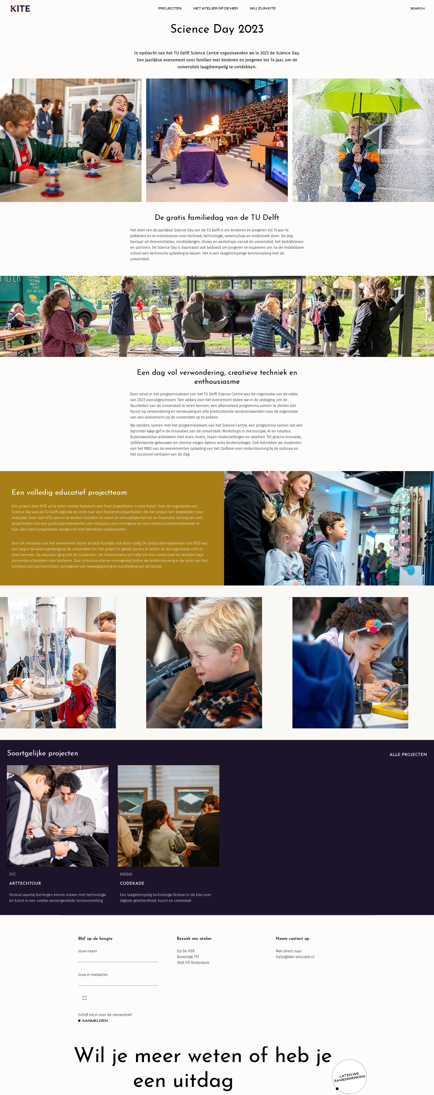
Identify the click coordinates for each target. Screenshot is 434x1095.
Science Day (287, 53)
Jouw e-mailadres (118, 979)
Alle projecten (408, 755)
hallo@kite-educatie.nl (295, 957)
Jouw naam (118, 955)
